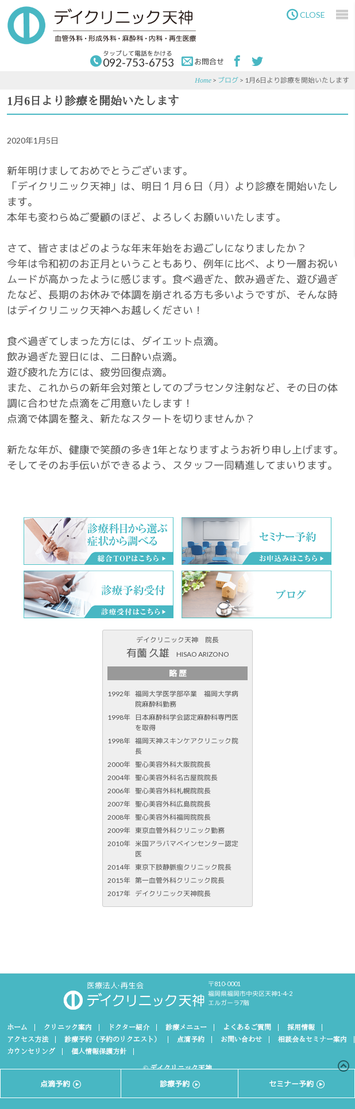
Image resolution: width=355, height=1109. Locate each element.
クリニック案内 (68, 1027)
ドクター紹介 (128, 1027)
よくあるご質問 (247, 1027)
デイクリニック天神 (101, 25)
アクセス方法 (27, 1039)
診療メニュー (186, 1027)
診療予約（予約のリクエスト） (112, 1039)
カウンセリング (31, 1051)
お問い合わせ (241, 1039)
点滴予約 (190, 1039)
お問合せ (203, 61)
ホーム (17, 1027)
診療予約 (180, 1083)
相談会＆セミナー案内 (312, 1039)
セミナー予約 (297, 1083)
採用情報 (301, 1027)
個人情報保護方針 (98, 1051)
